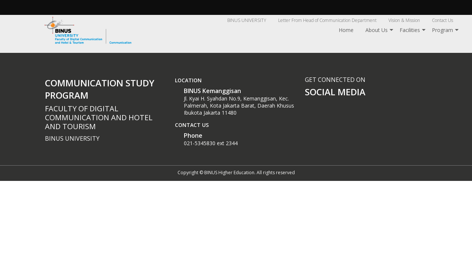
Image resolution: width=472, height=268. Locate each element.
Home (346, 30)
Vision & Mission (404, 20)
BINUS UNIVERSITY (246, 20)
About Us (376, 30)
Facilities (410, 30)
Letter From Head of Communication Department (327, 20)
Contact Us (442, 20)
